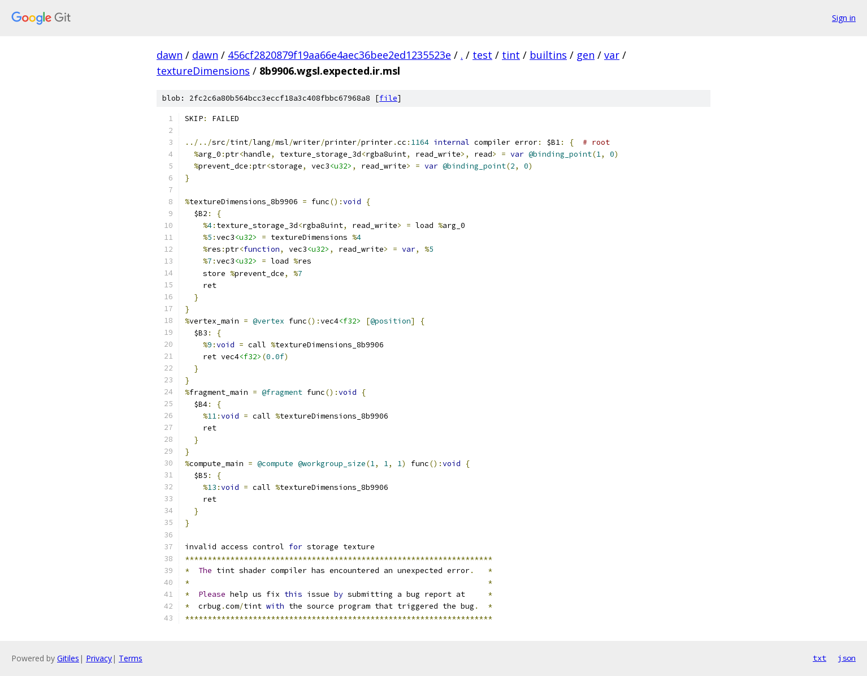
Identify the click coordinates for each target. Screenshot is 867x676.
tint (511, 55)
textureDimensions (203, 70)
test (482, 55)
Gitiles (68, 658)
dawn (170, 55)
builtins (548, 55)
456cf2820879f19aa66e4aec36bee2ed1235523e (339, 55)
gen (585, 55)
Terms (130, 658)
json (847, 658)
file (388, 98)
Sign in (844, 17)
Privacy (99, 658)
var (611, 55)
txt (819, 658)
